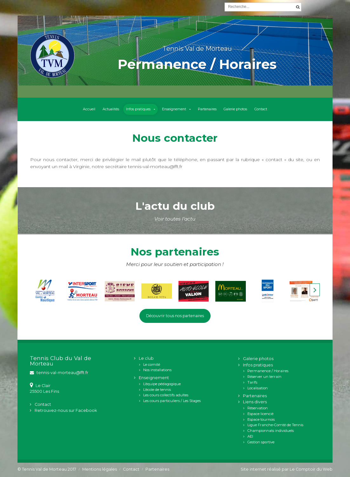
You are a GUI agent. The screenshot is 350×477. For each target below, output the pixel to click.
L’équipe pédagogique (162, 384)
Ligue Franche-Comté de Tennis (275, 425)
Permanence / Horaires (267, 371)
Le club (146, 358)
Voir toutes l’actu (174, 219)
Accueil (84, 109)
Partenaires (208, 109)
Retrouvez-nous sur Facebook (66, 411)
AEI (250, 436)
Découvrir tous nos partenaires (174, 316)
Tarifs (252, 382)
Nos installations (157, 370)
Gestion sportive (260, 442)
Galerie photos (238, 109)
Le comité (151, 365)
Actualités (107, 109)
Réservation (257, 408)
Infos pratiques (136, 109)
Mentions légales (99, 469)
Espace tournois (261, 420)
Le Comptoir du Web (311, 469)
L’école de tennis (157, 390)
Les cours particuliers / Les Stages (172, 401)
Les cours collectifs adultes (165, 395)
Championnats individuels (270, 431)
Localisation (257, 388)
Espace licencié (260, 414)
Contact (265, 109)
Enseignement (173, 109)
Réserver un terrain (264, 377)
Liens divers (255, 402)
